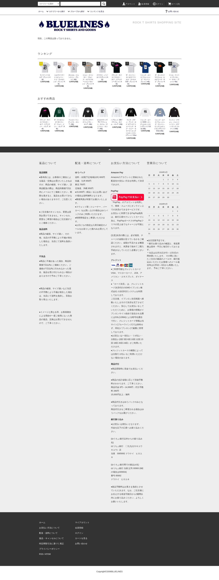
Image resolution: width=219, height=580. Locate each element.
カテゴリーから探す (55, 11)
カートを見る (81, 538)
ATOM (48, 554)
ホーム (41, 11)
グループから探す (76, 11)
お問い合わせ (172, 11)
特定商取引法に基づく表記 (51, 543)
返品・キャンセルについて (51, 538)
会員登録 (143, 4)
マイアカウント (82, 522)
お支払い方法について (49, 528)
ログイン (157, 4)
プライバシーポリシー (49, 549)
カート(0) (174, 4)
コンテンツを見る (95, 11)
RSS (41, 554)
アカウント (128, 4)
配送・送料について (48, 533)
